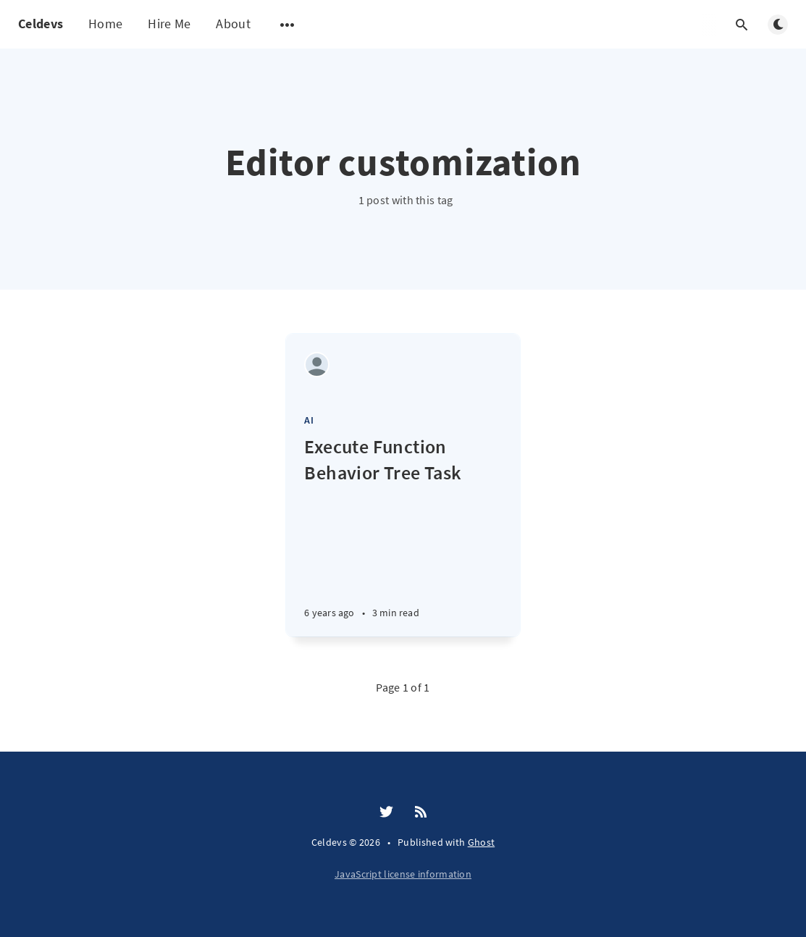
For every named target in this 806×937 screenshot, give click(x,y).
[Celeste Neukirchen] (316, 364)
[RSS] (421, 812)
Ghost (481, 842)
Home (105, 23)
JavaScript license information (403, 874)
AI (308, 420)
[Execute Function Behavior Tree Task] (402, 535)
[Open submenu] (287, 24)
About (233, 23)
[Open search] (741, 24)
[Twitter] (386, 812)
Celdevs (40, 23)
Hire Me (169, 23)
